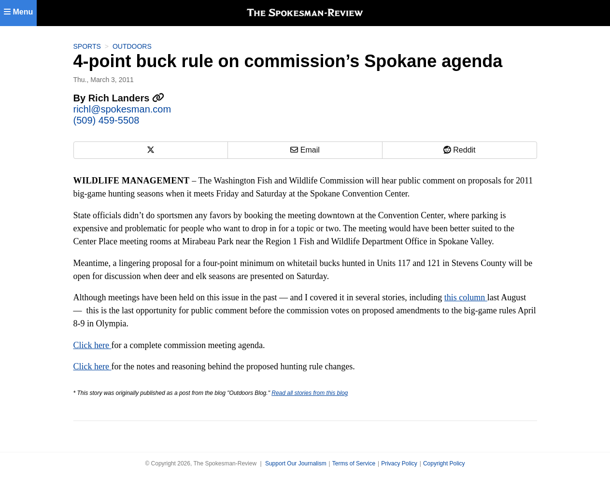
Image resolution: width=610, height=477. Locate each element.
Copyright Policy (444, 463)
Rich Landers (126, 98)
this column (465, 297)
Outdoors (132, 46)
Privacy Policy (399, 463)
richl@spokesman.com (122, 109)
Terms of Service (353, 463)
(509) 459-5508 (106, 120)
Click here (92, 345)
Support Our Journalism (295, 463)
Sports (87, 46)
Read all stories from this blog (309, 393)
